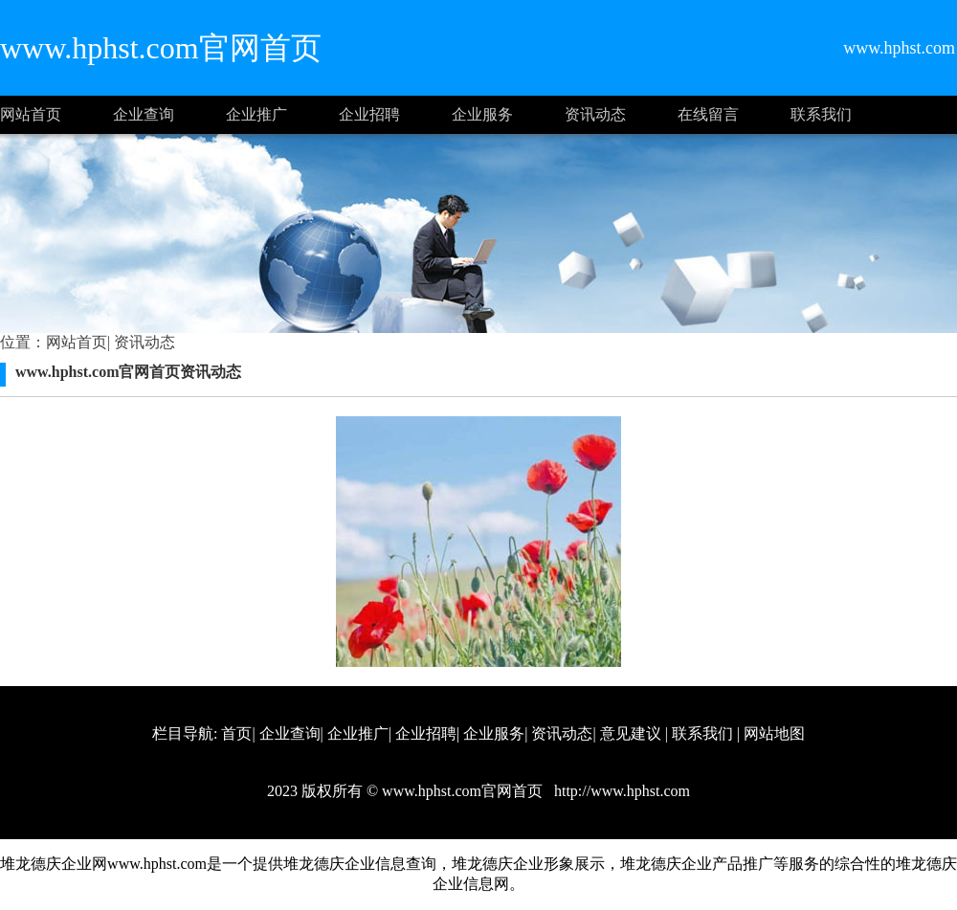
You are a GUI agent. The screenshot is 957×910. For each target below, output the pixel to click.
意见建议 (630, 733)
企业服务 (482, 114)
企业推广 (256, 114)
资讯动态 (595, 114)
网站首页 (30, 114)
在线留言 (708, 114)
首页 (236, 733)
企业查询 (143, 114)
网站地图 (774, 733)
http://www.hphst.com (620, 791)
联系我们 (821, 114)
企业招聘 (369, 114)
